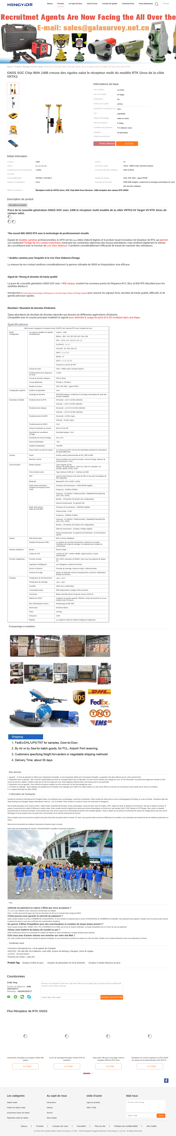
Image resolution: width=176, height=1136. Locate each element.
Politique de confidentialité (126, 1126)
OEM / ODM (91, 1108)
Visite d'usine (92, 4)
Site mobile (151, 1126)
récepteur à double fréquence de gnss (104, 963)
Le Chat (127, 143)
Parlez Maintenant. (146, 4)
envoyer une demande (112, 997)
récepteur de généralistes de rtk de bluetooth (66, 963)
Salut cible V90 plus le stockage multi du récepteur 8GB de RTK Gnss (108, 1059)
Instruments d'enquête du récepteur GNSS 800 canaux (25, 1059)
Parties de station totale (16, 1108)
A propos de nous (60, 1126)
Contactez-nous (128, 4)
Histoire (50, 1108)
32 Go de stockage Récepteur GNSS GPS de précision (67, 1059)
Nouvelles (81, 1126)
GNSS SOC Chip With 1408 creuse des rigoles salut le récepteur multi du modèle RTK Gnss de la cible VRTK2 (87, 67)
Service (50, 1113)
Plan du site (100, 1126)
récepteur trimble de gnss (32, 963)
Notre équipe (52, 1118)
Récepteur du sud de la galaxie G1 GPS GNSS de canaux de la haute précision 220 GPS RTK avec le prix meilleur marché (150, 1059)
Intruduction (51, 1102)
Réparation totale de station (17, 1118)
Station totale (12, 1102)
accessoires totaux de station (18, 1113)
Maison (50, 4)
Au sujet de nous (75, 4)
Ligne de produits (93, 1102)
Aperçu (24, 1126)
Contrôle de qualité (109, 4)
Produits (60, 4)
